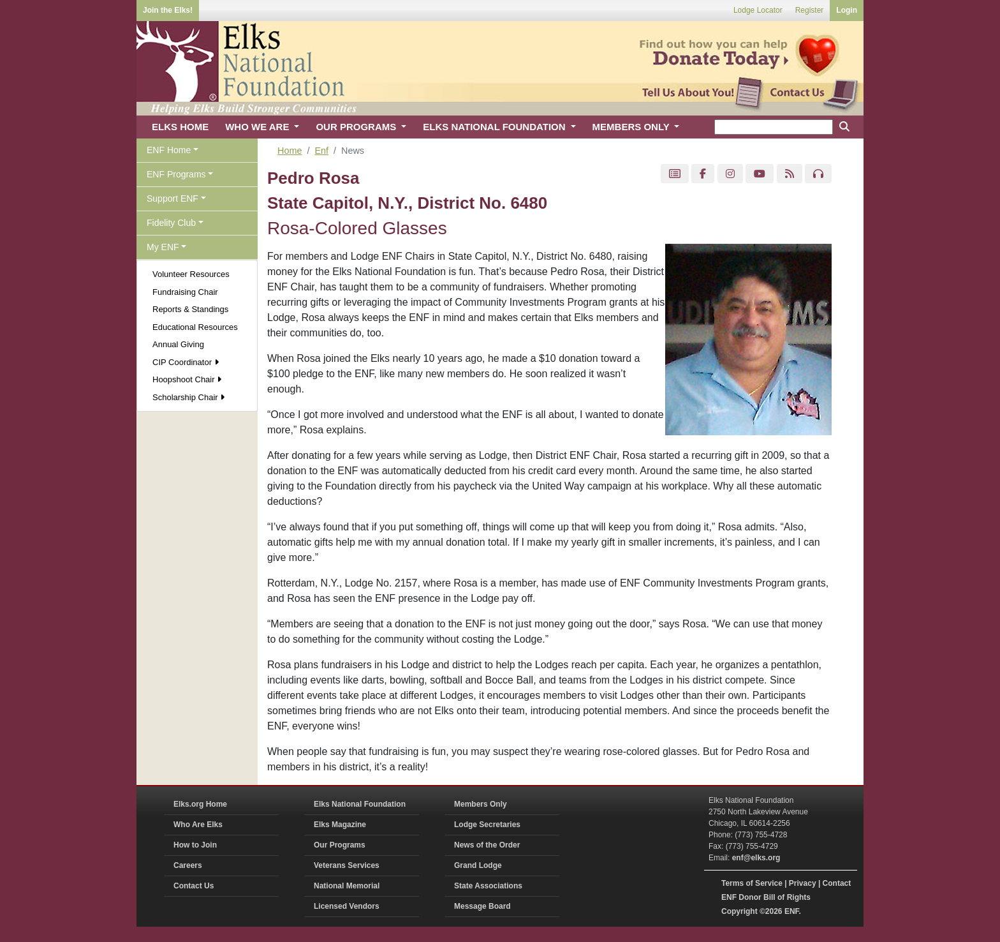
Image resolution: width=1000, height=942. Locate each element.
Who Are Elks (198, 824)
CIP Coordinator (185, 362)
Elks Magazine (340, 824)
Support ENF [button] (172, 198)
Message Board (482, 906)
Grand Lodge (478, 865)
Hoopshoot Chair (186, 379)
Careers (187, 865)
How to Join (195, 845)
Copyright (739, 911)
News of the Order (487, 845)
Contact (837, 883)
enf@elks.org (756, 857)
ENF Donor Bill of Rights (766, 897)
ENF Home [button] (169, 150)
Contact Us (193, 885)
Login (846, 10)
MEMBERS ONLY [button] (632, 126)
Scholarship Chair (188, 397)
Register (809, 10)
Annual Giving (178, 344)
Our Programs (339, 845)
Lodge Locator (758, 10)
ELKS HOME (180, 126)
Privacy (802, 883)
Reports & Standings (190, 309)
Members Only (480, 804)
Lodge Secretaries (487, 824)
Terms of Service (752, 883)
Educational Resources (195, 327)
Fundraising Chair (185, 292)
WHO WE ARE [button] (258, 126)
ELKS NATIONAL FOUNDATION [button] (495, 126)
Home (289, 151)
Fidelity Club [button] (171, 223)
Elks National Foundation (360, 804)
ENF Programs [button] (176, 174)
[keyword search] (773, 127)
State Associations (488, 885)
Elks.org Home (200, 804)
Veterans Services (346, 865)
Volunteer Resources (191, 274)
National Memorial (346, 885)
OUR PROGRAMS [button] (357, 126)
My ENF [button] (163, 247)
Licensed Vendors (346, 906)
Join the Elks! (168, 10)
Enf (321, 151)
